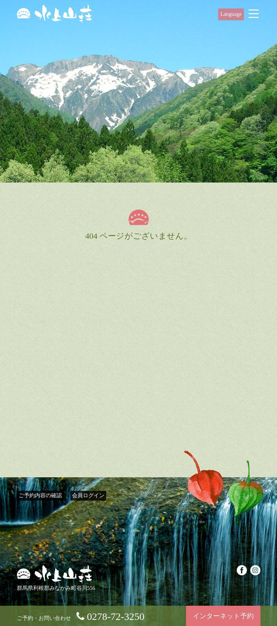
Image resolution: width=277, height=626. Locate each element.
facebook (242, 570)
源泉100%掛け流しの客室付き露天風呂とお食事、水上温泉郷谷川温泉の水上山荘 (54, 14)
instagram (255, 570)
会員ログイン (88, 495)
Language (230, 14)
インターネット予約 (223, 616)
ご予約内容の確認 (40, 495)
